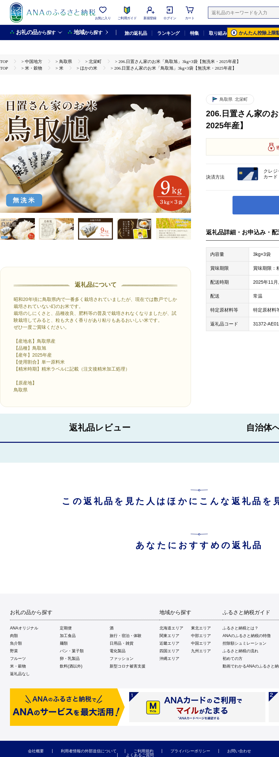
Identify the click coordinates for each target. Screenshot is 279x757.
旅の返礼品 (136, 33)
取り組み (218, 33)
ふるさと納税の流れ (240, 651)
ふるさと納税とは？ (240, 628)
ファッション (122, 658)
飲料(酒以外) (71, 666)
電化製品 (118, 651)
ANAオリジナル (24, 628)
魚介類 (16, 643)
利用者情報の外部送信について (89, 751)
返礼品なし (20, 673)
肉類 (14, 635)
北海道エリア (171, 628)
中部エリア (201, 635)
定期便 (66, 628)
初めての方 (232, 658)
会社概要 (36, 751)
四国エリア (169, 651)
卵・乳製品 (70, 658)
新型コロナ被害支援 (127, 666)
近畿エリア (169, 643)
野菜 (14, 651)
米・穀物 (18, 666)
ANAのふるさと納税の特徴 (247, 635)
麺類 (64, 643)
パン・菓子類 (72, 651)
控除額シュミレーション (244, 643)
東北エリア (201, 628)
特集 (194, 33)
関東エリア (169, 635)
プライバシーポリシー (190, 751)
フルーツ (18, 658)
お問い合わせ (239, 751)
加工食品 (68, 635)
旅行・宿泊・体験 (125, 635)
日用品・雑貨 (122, 643)
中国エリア (201, 643)
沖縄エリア (169, 658)
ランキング (168, 33)
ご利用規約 (143, 751)
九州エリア (201, 651)
